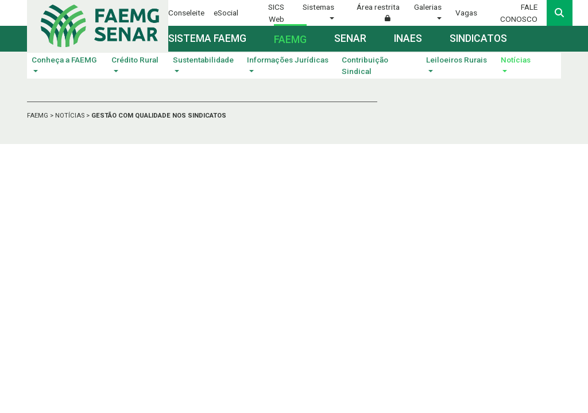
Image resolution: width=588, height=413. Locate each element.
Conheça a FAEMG (64, 59)
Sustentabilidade (203, 59)
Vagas (466, 12)
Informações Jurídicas (287, 59)
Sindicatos (478, 38)
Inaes (408, 38)
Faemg (290, 39)
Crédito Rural (134, 59)
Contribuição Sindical (365, 65)
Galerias (428, 6)
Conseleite (186, 12)
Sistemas (318, 6)
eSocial (226, 12)
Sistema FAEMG (207, 38)
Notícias (516, 59)
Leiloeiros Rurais (456, 59)
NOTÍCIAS (70, 115)
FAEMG (38, 115)
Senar (350, 38)
